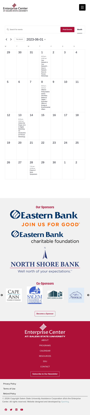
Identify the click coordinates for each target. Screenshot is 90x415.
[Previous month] (6, 39)
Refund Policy (9, 393)
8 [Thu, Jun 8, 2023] (42, 81)
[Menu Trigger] (82, 7)
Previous (2, 295)
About (45, 340)
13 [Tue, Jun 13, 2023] (20, 115)
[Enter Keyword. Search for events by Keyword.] (32, 29)
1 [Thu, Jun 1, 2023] (42, 52)
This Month (19, 39)
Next (88, 295)
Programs (45, 345)
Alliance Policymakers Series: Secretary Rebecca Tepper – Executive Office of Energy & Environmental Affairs (45, 99)
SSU (45, 361)
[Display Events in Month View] (79, 29)
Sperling (65, 401)
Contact (45, 366)
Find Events (67, 29)
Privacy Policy (9, 383)
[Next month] (10, 39)
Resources (45, 356)
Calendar (45, 350)
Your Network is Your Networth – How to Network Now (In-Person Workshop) (44, 68)
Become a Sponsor (45, 314)
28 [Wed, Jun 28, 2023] (31, 162)
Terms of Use (9, 388)
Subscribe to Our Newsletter (45, 374)
